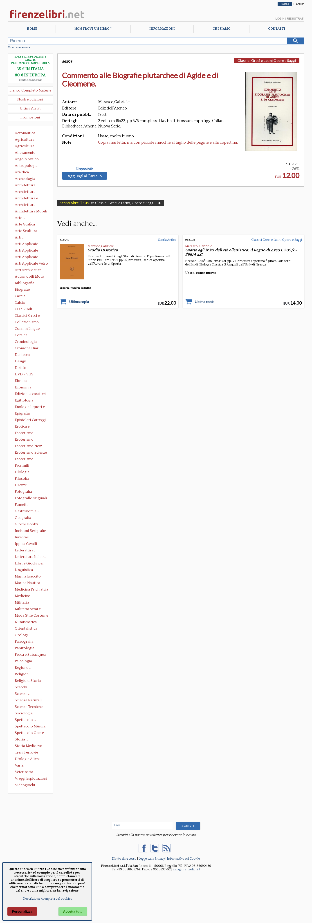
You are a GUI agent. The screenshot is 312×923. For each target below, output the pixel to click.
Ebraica (21, 381)
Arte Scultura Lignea (26, 231)
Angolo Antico (27, 159)
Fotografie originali (31, 498)
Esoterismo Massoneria (24, 439)
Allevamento (25, 153)
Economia (23, 387)
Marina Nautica (27, 583)
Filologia (22, 472)
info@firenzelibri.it (186, 869)
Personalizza (22, 911)
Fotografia (23, 492)
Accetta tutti (73, 911)
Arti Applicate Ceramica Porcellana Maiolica (31, 244)
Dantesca (22, 355)
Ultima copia (79, 301)
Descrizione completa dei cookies (47, 899)
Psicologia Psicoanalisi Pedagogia (24, 661)
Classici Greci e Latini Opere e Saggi (31, 316)
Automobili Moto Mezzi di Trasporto (30, 276)
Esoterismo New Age (28, 446)
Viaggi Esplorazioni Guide (31, 778)
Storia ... (21, 739)
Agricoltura (24, 140)
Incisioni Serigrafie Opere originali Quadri (30, 531)
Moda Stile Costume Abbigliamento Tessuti (31, 615)
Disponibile (84, 169)
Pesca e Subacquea (30, 655)
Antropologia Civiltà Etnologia (28, 166)
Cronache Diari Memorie (27, 348)
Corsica (21, 335)
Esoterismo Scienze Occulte (31, 452)
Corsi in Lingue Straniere (27, 329)
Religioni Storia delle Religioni (28, 681)
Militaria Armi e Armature (28, 609)
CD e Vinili (23, 309)
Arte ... (20, 218)
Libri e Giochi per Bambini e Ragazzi (30, 563)
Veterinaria (24, 772)
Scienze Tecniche (29, 707)
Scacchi (21, 687)
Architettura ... (26, 185)
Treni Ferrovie (26, 752)
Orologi (21, 635)
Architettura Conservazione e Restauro (28, 192)
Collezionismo (27, 322)
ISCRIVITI (187, 825)
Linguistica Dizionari (24, 570)
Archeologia (25, 179)
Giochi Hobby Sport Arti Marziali (30, 524)
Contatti (276, 29)
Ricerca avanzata (19, 47)
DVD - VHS (24, 374)
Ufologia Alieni (27, 759)
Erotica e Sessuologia (25, 426)
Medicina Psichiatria (31, 589)
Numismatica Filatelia (26, 622)
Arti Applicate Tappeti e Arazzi (28, 257)
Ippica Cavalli (26, 544)
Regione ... (23, 668)
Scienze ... (22, 694)
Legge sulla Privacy (152, 859)
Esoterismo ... (25, 433)
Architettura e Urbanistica (26, 198)
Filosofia (22, 479)
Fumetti (21, 505)
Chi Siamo (222, 29)
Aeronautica (25, 133)
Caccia (20, 296)
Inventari (22, 537)
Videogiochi (25, 785)
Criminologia (26, 342)
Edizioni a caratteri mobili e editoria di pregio (31, 394)
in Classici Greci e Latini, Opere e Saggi (111, 203)
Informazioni (162, 29)
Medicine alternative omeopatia (24, 596)
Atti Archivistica (28, 270)
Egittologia (24, 400)
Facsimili (22, 466)
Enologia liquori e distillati (30, 407)
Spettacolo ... (25, 720)
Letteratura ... (25, 550)
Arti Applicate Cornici (26, 250)
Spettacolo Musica (30, 726)
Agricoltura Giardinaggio (26, 146)
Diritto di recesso (124, 859)
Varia (19, 765)
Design (20, 361)
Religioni (22, 674)
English (300, 3)
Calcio (20, 303)
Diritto (20, 368)
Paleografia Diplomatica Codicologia (25, 642)
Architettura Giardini (25, 205)
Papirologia (24, 648)
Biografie (22, 290)
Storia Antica (167, 240)
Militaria (22, 602)
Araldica (22, 172)
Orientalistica (26, 628)
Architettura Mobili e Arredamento (31, 211)
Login (279, 18)
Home (32, 29)
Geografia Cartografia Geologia (24, 518)
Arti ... (19, 237)
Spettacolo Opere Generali (29, 733)
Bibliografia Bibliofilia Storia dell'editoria (28, 283)
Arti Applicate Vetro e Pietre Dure (31, 263)
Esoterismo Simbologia (24, 459)
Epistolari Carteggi (30, 420)
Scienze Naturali (28, 700)
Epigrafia (22, 413)
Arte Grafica (25, 224)
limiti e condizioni (30, 79)
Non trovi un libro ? (93, 29)
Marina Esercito (28, 576)
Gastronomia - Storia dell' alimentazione (27, 511)
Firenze (21, 485)
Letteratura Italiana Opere (30, 557)
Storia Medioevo (28, 746)
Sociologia (24, 713)
